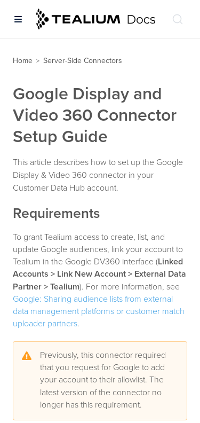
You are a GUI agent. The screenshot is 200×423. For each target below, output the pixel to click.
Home (23, 60)
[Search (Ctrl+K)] (177, 19)
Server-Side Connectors (82, 60)
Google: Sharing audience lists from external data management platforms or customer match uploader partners (99, 311)
